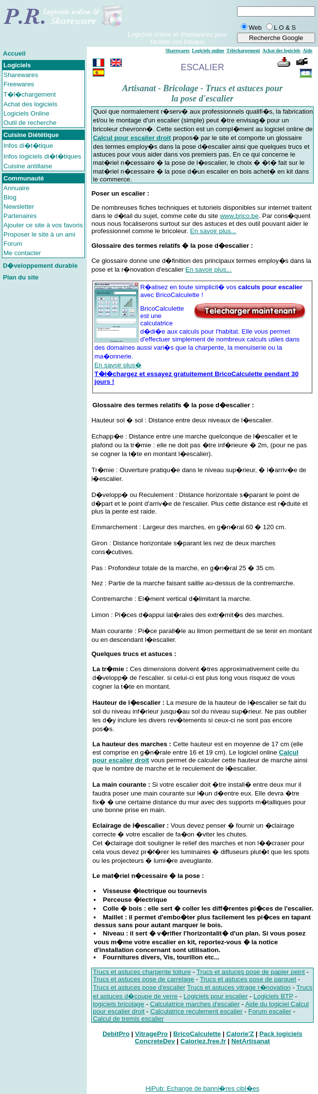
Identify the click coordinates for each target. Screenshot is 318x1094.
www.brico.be (239, 215)
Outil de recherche (30, 122)
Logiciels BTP (273, 996)
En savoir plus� (117, 365)
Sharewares (20, 75)
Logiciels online (208, 50)
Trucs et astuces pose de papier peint (251, 971)
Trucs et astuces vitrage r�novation (239, 987)
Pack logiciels (280, 1033)
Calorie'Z (240, 1033)
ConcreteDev (155, 1041)
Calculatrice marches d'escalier (195, 1004)
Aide (308, 50)
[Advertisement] (43, 434)
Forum (12, 243)
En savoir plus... (213, 231)
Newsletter (18, 206)
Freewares (18, 84)
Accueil (14, 53)
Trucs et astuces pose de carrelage (143, 979)
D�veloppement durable (40, 265)
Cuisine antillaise (27, 166)
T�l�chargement (29, 94)
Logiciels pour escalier (215, 996)
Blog (10, 197)
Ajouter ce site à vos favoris (43, 225)
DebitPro (116, 1033)
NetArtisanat (250, 1041)
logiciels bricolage (118, 1004)
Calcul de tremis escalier (128, 1018)
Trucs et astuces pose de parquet (248, 979)
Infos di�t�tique (28, 145)
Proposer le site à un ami (39, 234)
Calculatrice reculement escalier (196, 1011)
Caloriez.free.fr (203, 1041)
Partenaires (20, 215)
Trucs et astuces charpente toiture (142, 971)
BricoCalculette (197, 1033)
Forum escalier (269, 1011)
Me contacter (22, 253)
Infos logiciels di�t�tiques (42, 156)
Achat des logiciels (30, 104)
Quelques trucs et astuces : (133, 653)
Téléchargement (243, 50)
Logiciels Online (26, 113)
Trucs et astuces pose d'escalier (139, 987)
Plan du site (21, 277)
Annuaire (16, 188)
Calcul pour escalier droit (132, 137)
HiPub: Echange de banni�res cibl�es (202, 1088)
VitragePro (151, 1033)
